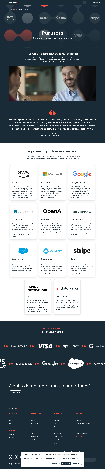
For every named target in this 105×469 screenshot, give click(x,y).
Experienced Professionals (83, 423)
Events (10, 444)
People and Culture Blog (82, 430)
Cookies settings (55, 463)
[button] (4, 2)
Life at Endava (79, 427)
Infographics (34, 436)
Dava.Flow (11, 417)
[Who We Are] (64, 413)
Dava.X (10, 420)
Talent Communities (81, 433)
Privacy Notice (15, 465)
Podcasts (33, 433)
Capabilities (12, 437)
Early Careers (79, 420)
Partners (56, 423)
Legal (10, 465)
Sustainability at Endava (60, 430)
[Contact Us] (86, 437)
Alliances (56, 427)
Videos (33, 430)
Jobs (77, 417)
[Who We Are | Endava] (20, 9)
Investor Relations (58, 436)
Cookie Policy (71, 456)
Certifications (57, 433)
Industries (11, 434)
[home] (13, 9)
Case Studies (12, 441)
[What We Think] (41, 413)
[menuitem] (19, 417)
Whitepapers (34, 423)
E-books (33, 440)
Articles (33, 417)
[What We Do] (19, 430)
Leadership (56, 417)
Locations (56, 420)
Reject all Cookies (77, 463)
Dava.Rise (11, 427)
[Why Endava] (19, 413)
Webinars (33, 427)
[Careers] (86, 413)
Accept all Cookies (66, 463)
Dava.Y (10, 423)
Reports (33, 420)
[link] (10, 457)
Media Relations (58, 440)
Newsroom (56, 443)
